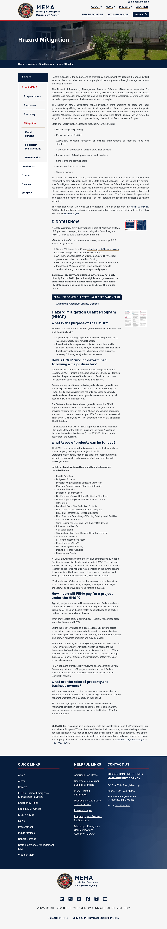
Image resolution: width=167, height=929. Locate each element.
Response (30, 105)
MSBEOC (27, 193)
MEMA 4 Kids (33, 157)
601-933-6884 (60, 742)
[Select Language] (140, 1)
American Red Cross (86, 775)
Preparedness (32, 96)
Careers (26, 184)
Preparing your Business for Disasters (88, 818)
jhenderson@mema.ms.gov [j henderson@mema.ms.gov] (130, 739)
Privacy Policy (58, 918)
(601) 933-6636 (138, 206)
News (109, 6)
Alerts (21, 781)
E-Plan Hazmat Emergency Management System (33, 795)
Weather (142, 6)
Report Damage (92, 14)
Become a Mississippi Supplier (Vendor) (86, 783)
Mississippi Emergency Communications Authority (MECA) (87, 830)
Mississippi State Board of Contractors (87, 802)
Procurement (25, 826)
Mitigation (30, 123)
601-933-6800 (121, 805)
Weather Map (26, 854)
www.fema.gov (71, 213)
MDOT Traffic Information (82, 792)
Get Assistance (117, 14)
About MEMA (29, 87)
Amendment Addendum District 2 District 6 (77, 303)
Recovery (29, 114)
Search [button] (139, 14)
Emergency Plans (28, 802)
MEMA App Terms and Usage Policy (96, 918)
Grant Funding (29, 134)
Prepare (124, 6)
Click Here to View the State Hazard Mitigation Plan (86, 297)
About (95, 6)
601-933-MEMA (125, 790)
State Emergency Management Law (36, 846)
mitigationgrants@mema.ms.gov (102, 249)
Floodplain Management (33, 146)
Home (21, 64)
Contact (26, 175)
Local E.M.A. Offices (29, 808)
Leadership (28, 166)
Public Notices (26, 832)
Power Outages (83, 810)
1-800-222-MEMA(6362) (121, 799)
